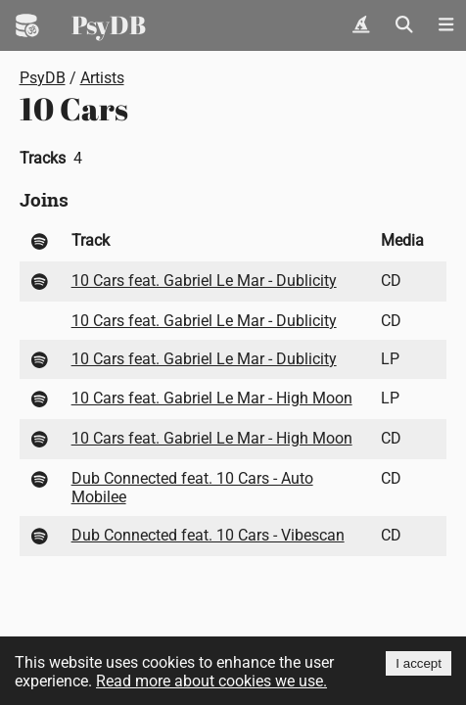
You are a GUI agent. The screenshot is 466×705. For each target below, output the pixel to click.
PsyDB (108, 24)
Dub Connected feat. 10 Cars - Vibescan (208, 535)
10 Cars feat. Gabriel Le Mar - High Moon (211, 398)
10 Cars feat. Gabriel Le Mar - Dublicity (204, 280)
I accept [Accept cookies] (419, 663)
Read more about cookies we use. (211, 681)
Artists (102, 78)
